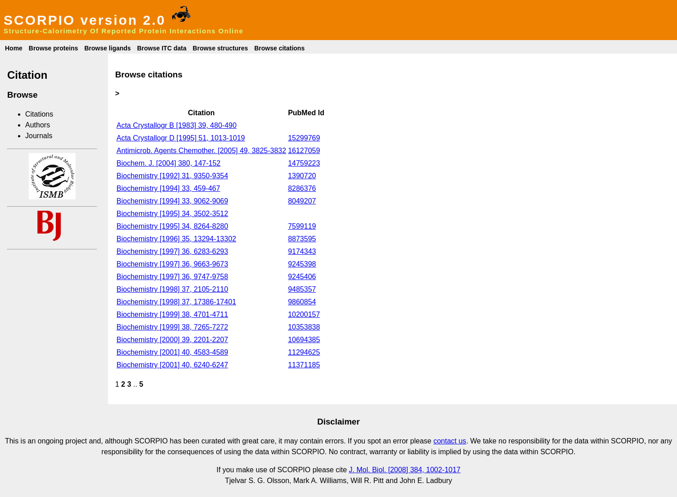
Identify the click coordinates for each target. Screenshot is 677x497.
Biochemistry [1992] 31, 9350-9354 (172, 176)
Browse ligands (107, 48)
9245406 (302, 276)
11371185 (304, 365)
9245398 (302, 264)
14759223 (304, 163)
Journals (38, 136)
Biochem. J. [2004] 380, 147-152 (168, 163)
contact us (449, 441)
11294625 (304, 352)
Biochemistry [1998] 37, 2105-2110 (172, 289)
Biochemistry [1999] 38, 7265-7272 (172, 327)
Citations (39, 114)
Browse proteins (53, 48)
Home (13, 48)
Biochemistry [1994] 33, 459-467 (168, 188)
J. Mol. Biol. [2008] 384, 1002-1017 (405, 470)
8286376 (302, 188)
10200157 (304, 314)
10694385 (304, 339)
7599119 (302, 226)
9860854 (302, 302)
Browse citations (279, 48)
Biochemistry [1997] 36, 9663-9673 (172, 264)
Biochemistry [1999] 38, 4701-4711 (172, 314)
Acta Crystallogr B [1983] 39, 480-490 (177, 125)
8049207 (302, 201)
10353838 (304, 327)
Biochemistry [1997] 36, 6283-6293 (172, 251)
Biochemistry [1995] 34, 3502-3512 (172, 213)
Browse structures (220, 48)
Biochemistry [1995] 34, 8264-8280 (172, 226)
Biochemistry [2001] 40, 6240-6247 (172, 365)
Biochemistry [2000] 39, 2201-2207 (172, 339)
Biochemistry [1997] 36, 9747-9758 (172, 276)
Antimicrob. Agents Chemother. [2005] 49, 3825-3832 (201, 150)
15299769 (304, 138)
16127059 (304, 150)
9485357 (302, 289)
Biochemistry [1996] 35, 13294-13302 (176, 239)
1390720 (302, 176)
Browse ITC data (162, 48)
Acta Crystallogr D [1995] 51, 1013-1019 (181, 138)
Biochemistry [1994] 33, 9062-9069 (172, 201)
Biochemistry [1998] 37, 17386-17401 (176, 302)
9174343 (302, 251)
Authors (37, 125)
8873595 (302, 239)
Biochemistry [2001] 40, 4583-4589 (172, 352)
